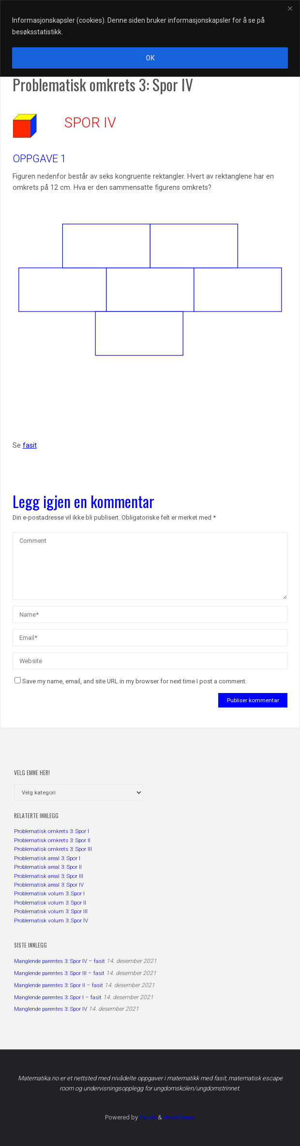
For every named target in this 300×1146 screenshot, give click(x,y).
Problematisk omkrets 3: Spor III (53, 849)
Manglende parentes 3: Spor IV (50, 1008)
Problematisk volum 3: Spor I (49, 893)
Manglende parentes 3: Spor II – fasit (58, 985)
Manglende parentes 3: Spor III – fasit (59, 973)
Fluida (147, 1117)
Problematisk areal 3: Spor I (47, 858)
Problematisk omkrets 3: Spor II (52, 840)
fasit (30, 445)
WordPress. (179, 1117)
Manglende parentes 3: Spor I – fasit (58, 997)
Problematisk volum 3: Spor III (51, 911)
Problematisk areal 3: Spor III (48, 876)
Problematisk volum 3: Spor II (50, 902)
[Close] (290, 8)
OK (150, 58)
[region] (150, 38)
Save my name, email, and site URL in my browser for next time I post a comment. (131, 681)
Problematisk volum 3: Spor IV (51, 920)
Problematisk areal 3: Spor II (48, 866)
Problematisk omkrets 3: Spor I (51, 831)
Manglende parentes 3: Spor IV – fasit (59, 961)
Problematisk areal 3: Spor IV (49, 884)
